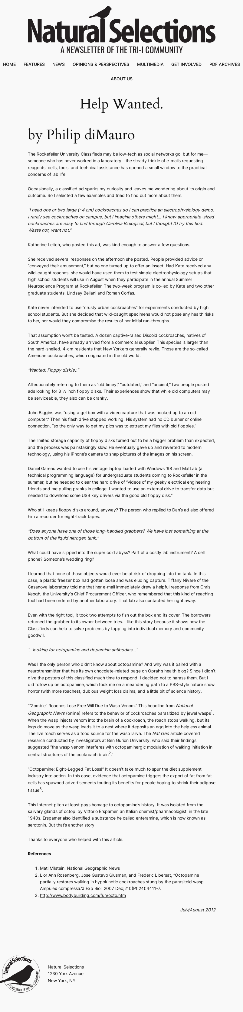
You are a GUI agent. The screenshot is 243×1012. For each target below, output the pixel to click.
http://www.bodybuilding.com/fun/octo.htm (83, 895)
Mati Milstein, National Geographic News (80, 868)
